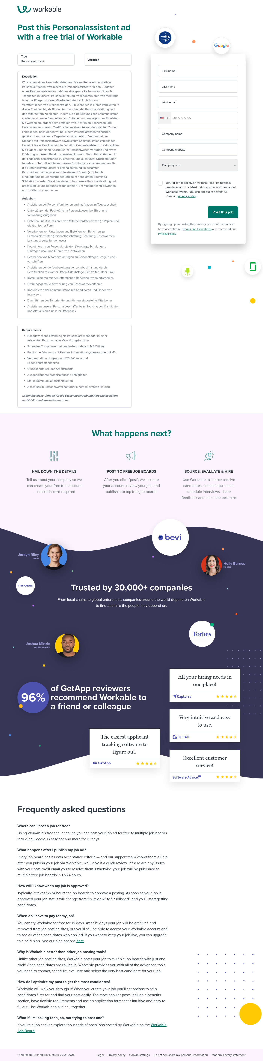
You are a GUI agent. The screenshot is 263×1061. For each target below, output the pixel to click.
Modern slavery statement (229, 1055)
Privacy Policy (167, 234)
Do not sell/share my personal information (180, 1055)
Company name (172, 134)
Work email (169, 102)
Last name (168, 87)
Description (29, 77)
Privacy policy (117, 1055)
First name (169, 71)
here (80, 941)
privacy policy (187, 196)
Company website (173, 150)
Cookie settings (139, 1055)
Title (24, 56)
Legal (100, 1055)
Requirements (31, 330)
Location (93, 60)
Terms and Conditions (197, 229)
